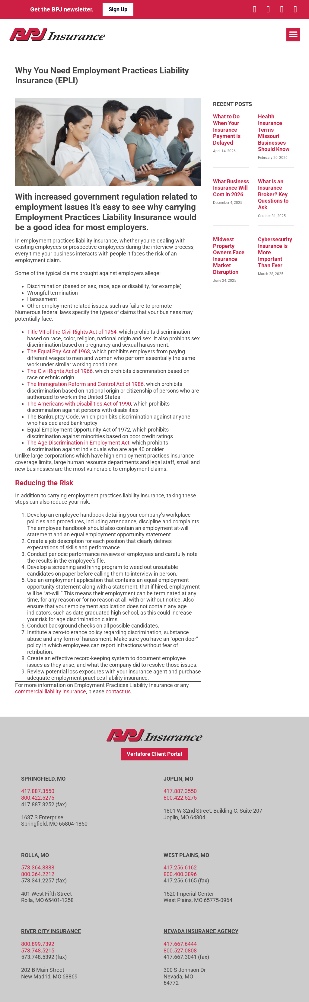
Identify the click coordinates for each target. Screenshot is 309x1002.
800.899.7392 (37, 944)
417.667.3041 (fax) (186, 957)
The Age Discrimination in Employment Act (78, 442)
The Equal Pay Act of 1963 (58, 351)
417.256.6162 (180, 867)
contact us (118, 691)
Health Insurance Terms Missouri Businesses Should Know (273, 132)
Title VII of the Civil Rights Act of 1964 (71, 332)
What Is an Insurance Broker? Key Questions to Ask (273, 194)
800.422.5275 (37, 798)
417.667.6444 (180, 944)
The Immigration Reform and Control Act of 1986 (85, 384)
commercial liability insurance (50, 691)
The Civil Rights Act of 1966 (60, 371)
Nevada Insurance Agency (201, 931)
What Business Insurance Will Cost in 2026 (231, 188)
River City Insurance (51, 931)
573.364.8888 (37, 867)
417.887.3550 (37, 791)
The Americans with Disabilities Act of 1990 (79, 403)
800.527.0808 (180, 950)
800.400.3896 (180, 874)
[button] (293, 34)
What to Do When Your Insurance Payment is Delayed (227, 129)
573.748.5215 (37, 950)
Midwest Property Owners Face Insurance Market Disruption (228, 255)
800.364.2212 (37, 874)
